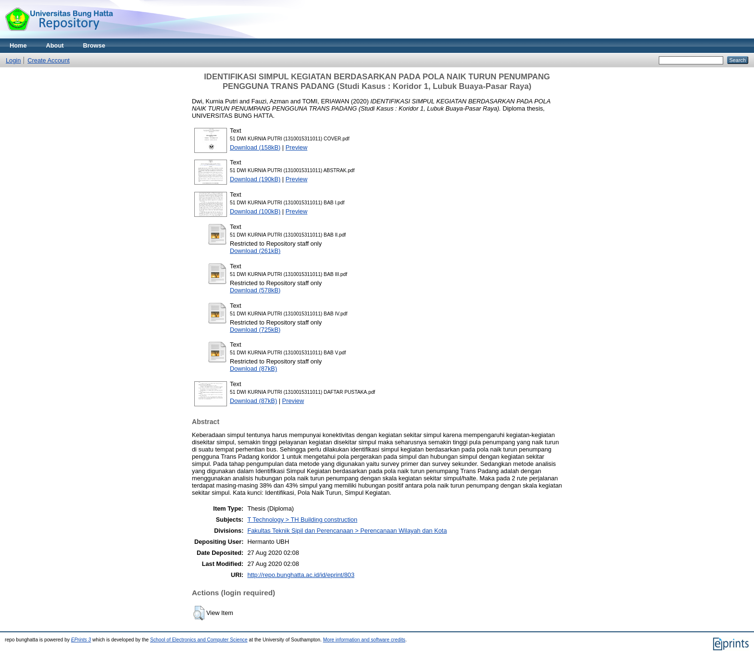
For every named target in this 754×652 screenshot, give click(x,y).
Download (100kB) (255, 211)
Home (18, 45)
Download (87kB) (253, 368)
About (55, 45)
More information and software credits (364, 639)
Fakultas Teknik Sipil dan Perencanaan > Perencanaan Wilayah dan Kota (347, 530)
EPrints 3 (81, 639)
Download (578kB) (255, 290)
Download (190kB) (255, 179)
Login (13, 60)
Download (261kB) (255, 250)
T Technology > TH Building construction (302, 519)
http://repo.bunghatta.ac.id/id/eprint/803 (300, 574)
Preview (297, 147)
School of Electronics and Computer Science (199, 639)
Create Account (48, 60)
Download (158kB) (255, 147)
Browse (94, 45)
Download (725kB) (255, 329)
